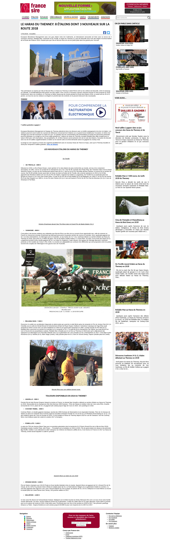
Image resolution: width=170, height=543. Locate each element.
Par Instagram (113, 521)
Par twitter (112, 519)
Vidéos (83, 17)
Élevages (44, 17)
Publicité (111, 526)
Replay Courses (31, 525)
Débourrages (56, 17)
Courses (25, 17)
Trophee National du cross (73, 538)
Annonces (105, 17)
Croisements (93, 17)
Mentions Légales (114, 528)
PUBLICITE (137, 11)
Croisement (29, 527)
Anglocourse (69, 533)
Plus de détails (52, 144)
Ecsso (67, 534)
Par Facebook (113, 517)
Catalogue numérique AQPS (74, 536)
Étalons (34, 17)
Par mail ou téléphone (115, 516)
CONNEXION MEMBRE (137, 5)
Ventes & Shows (71, 17)
